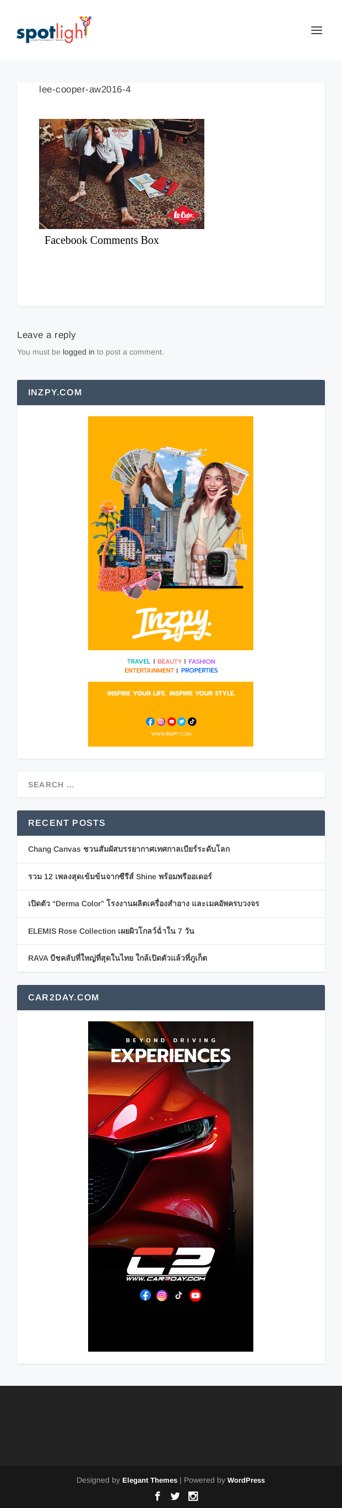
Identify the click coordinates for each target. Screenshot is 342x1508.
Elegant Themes (149, 1480)
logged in (79, 351)
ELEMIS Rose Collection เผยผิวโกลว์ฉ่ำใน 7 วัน (111, 931)
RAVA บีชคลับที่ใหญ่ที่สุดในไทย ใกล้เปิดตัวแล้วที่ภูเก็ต (117, 958)
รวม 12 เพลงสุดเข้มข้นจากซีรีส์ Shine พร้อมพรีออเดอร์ (120, 876)
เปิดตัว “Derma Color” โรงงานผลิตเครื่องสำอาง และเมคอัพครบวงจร (143, 903)
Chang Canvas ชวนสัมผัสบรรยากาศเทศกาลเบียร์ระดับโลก (129, 849)
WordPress (246, 1480)
